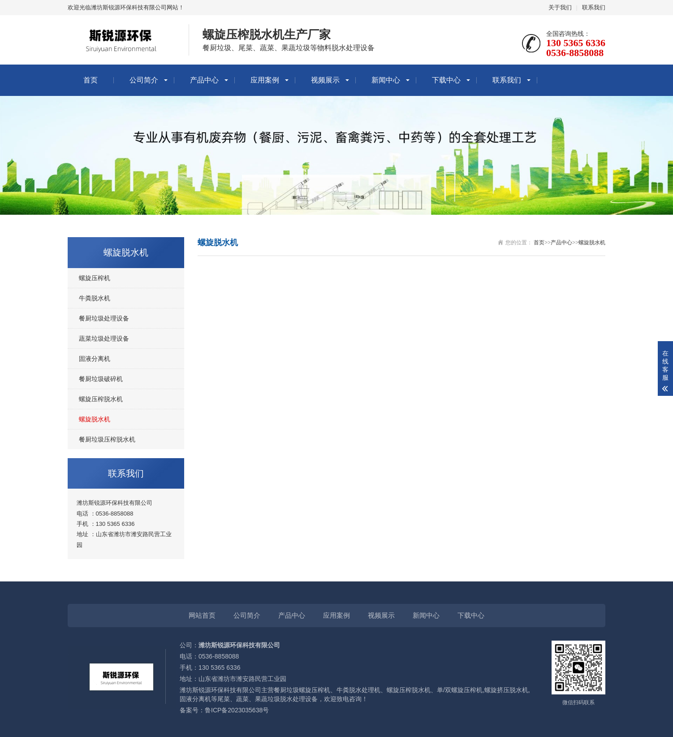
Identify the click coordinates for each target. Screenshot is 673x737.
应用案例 (264, 80)
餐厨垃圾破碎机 (101, 378)
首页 (90, 80)
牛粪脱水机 (94, 298)
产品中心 (204, 80)
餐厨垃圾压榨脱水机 (107, 439)
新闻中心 (385, 80)
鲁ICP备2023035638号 (237, 710)
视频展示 (325, 80)
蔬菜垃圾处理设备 (104, 338)
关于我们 (560, 7)
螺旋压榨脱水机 (101, 399)
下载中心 (446, 80)
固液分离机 (94, 358)
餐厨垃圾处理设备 (104, 318)
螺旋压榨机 (94, 278)
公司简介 (143, 80)
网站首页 (202, 615)
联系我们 (593, 7)
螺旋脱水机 (94, 419)
